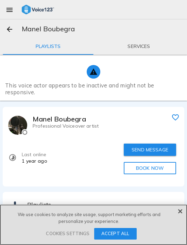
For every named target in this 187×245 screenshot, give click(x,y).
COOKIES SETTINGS (67, 233)
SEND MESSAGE (150, 150)
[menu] (9, 9)
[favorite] (175, 117)
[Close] (180, 211)
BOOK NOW (150, 168)
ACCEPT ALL (115, 233)
